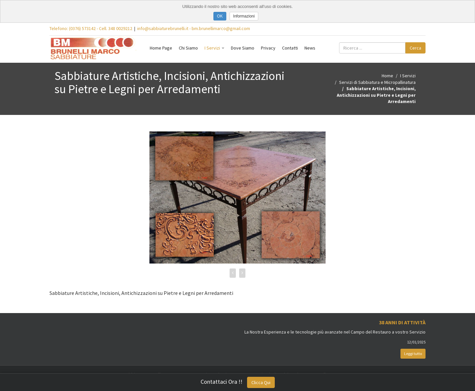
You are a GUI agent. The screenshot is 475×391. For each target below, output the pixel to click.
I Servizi (214, 48)
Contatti (290, 48)
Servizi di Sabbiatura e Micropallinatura (377, 82)
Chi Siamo (188, 48)
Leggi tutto (413, 353)
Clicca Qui (260, 382)
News (309, 48)
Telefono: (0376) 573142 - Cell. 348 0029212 (90, 28)
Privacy (268, 48)
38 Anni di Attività (402, 322)
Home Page (161, 48)
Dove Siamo (242, 48)
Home (387, 76)
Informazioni (244, 16)
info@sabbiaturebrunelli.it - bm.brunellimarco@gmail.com (193, 28)
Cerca (415, 48)
